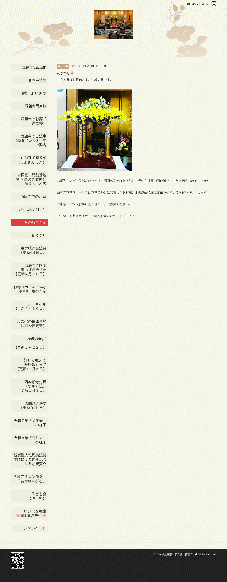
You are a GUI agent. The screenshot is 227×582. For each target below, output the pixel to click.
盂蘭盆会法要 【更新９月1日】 (33, 405)
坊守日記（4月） (33, 209)
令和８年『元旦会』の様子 (31, 440)
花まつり (39, 235)
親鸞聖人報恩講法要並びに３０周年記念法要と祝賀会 (29, 459)
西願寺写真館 (35, 106)
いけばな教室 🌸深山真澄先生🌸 (32, 513)
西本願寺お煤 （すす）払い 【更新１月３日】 (32, 386)
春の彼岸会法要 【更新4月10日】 (33, 250)
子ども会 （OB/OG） (38, 496)
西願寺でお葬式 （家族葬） (34, 121)
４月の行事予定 (33, 222)
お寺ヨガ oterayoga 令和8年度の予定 (30, 289)
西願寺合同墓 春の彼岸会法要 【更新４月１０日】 (31, 269)
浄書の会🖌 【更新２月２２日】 (31, 343)
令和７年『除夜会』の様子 (31, 423)
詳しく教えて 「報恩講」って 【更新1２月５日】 (32, 364)
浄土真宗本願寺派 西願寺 (177, 554)
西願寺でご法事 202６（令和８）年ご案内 (32, 140)
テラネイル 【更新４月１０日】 (31, 306)
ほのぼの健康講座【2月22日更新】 (31, 323)
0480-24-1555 (200, 4)
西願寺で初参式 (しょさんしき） (33, 160)
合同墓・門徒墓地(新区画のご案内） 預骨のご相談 (32, 179)
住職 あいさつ (33, 93)
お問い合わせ (35, 528)
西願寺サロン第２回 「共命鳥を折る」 (30, 479)
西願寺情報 (37, 80)
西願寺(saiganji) (34, 67)
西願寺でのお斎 (34, 196)
